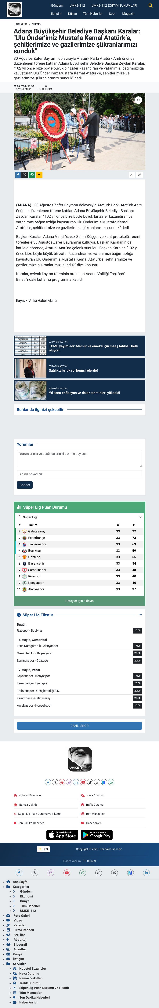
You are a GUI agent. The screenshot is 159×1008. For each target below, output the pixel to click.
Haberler (20, 24)
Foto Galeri (18, 915)
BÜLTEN (37, 24)
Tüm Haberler (93, 13)
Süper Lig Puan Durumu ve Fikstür (37, 813)
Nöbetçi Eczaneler (28, 795)
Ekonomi (23, 896)
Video (14, 920)
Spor (112, 13)
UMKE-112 (77, 5)
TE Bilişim (89, 861)
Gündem (57, 5)
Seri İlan (16, 935)
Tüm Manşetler (93, 813)
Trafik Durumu (92, 804)
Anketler (16, 949)
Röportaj (16, 939)
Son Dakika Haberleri (29, 823)
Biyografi (16, 944)
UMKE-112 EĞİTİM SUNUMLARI (114, 5)
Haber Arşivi (91, 823)
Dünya (21, 901)
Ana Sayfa (16, 882)
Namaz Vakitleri (26, 804)
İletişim (56, 13)
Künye (72, 13)
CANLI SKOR (79, 726)
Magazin (128, 13)
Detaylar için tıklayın (79, 601)
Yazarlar (16, 925)
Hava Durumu (92, 795)
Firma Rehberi (20, 930)
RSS (43, 849)
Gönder (25, 485)
